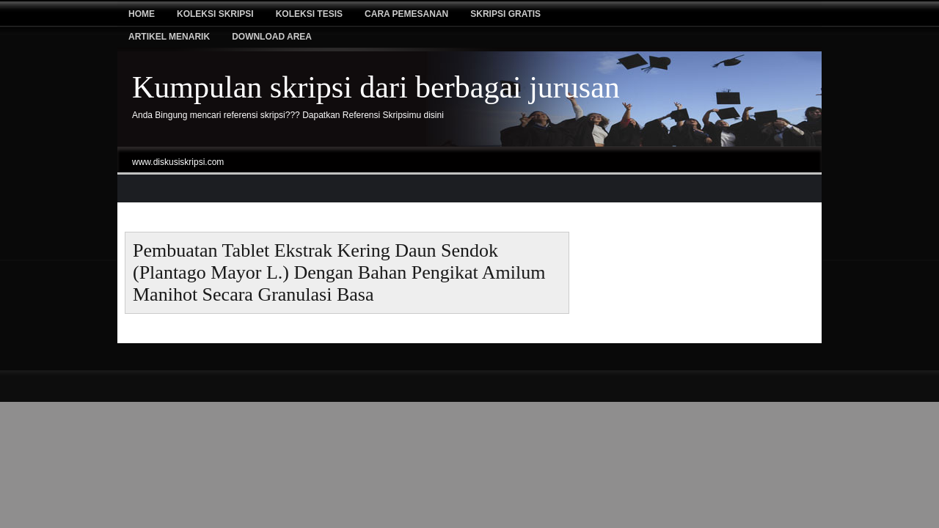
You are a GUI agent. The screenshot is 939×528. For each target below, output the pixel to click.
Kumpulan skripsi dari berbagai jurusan (376, 87)
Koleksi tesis (309, 14)
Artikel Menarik (169, 37)
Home (141, 14)
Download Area (272, 37)
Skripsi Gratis (505, 14)
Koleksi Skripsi (215, 14)
